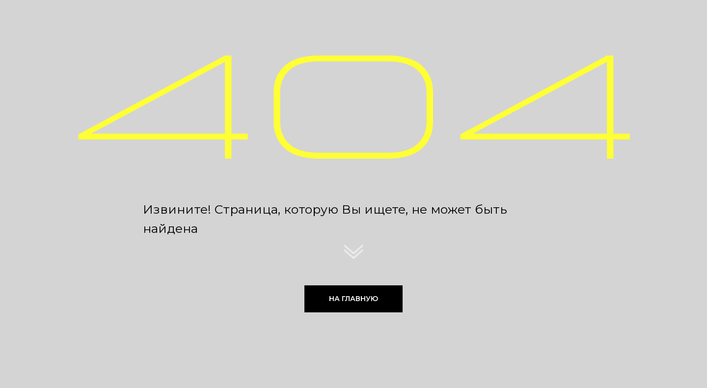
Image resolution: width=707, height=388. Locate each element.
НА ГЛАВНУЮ (353, 298)
